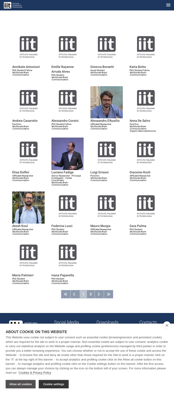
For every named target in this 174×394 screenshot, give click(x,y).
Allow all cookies (20, 384)
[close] (167, 326)
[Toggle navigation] (168, 5)
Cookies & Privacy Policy (35, 373)
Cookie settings (53, 384)
